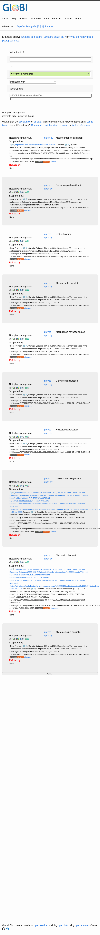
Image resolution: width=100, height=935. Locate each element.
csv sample (25, 121)
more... (50, 674)
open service (40, 925)
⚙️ (66, 145)
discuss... (54, 161)
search (78, 18)
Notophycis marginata (20, 188)
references (7, 26)
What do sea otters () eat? (43, 36)
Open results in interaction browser (49, 125)
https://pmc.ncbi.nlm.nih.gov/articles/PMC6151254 (36, 145)
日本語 (40, 26)
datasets (56, 18)
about (5, 18)
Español (21, 26)
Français (48, 26)
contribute (35, 18)
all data (37, 121)
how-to (67, 18)
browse (23, 18)
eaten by (48, 138)
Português (31, 26)
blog (14, 18)
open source (81, 925)
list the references (81, 125)
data (46, 18)
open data (63, 925)
